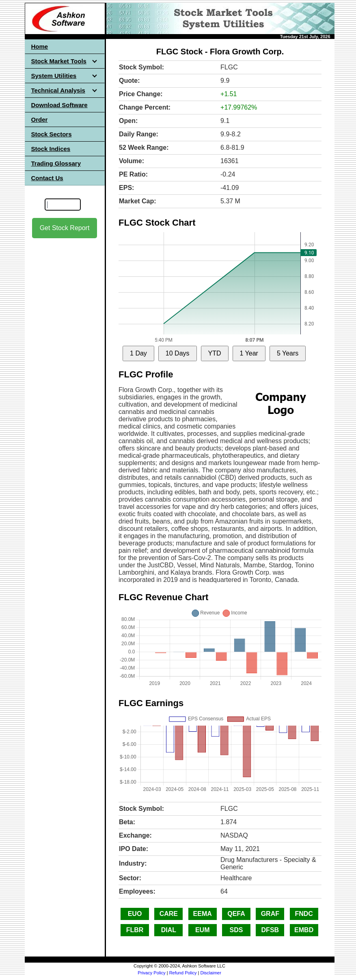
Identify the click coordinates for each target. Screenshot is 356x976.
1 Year (249, 353)
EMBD (303, 929)
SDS (236, 929)
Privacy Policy (151, 972)
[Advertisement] (64, 365)
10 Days (178, 353)
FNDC (304, 913)
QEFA (236, 913)
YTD (214, 353)
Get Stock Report (65, 227)
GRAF (270, 913)
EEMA (202, 913)
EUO (135, 913)
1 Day (138, 353)
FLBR (135, 929)
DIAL (168, 929)
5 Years (287, 353)
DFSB (270, 929)
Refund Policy (183, 972)
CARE (169, 913)
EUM (202, 929)
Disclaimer (210, 972)
